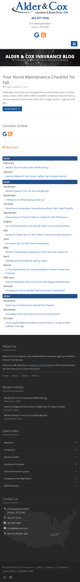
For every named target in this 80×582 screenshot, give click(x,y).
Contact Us (40, 449)
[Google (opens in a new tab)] (36, 35)
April (6, 256)
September (10, 212)
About (15, 375)
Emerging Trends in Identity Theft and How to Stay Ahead (35, 290)
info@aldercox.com (17, 528)
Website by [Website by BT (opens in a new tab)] (25, 571)
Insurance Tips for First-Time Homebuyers (27, 243)
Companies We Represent (40, 478)
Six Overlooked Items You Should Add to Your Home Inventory (38, 225)
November (9, 195)
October (8, 204)
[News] (43, 35)
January (8, 171)
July (5, 230)
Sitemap (35, 375)
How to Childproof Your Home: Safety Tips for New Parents (36, 176)
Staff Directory (40, 485)
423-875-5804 (14, 522)
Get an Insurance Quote (40, 471)
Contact (24, 375)
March (7, 265)
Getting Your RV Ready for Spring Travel (26, 260)
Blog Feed (10, 147)
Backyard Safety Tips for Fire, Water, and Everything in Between (39, 234)
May (6, 247)
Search (40, 567)
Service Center (40, 457)
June (6, 239)
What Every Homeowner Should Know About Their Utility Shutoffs (39, 208)
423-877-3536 (14, 517)
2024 (6, 296)
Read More (12, 108)
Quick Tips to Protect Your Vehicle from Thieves (30, 305)
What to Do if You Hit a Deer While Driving (27, 167)
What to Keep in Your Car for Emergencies (27, 191)
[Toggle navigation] (74, 44)
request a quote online (41, 365)
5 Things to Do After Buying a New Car (25, 199)
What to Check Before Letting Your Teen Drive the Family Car (37, 251)
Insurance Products (40, 464)
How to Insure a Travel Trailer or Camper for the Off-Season (37, 217)
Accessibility (9, 571)
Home (6, 375)
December (9, 186)
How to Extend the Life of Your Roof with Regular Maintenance (38, 281)
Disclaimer (62, 567)
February (8, 163)
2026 (6, 158)
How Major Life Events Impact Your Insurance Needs (33, 313)
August (7, 221)
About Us (40, 442)
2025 (6, 182)
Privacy (50, 567)
